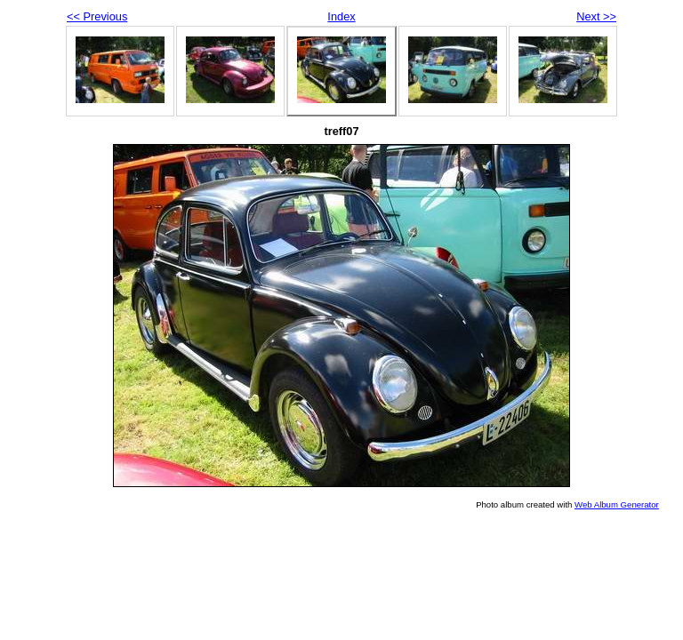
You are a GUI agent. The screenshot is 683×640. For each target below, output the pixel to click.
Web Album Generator (617, 504)
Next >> (596, 16)
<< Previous (97, 16)
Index (341, 16)
